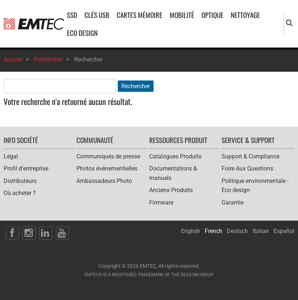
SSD (72, 15)
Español (284, 231)
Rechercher (48, 59)
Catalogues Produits (175, 156)
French (213, 231)
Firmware (161, 202)
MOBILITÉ (182, 15)
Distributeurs (20, 180)
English (190, 231)
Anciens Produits (171, 190)
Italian (261, 231)
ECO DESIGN (82, 32)
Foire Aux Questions (247, 168)
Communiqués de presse (108, 156)
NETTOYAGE (245, 15)
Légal (11, 156)
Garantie (233, 202)
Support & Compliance (250, 156)
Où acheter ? (20, 193)
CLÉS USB (96, 15)
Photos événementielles (106, 168)
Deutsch (237, 231)
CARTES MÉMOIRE (139, 15)
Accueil (13, 59)
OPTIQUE (212, 15)
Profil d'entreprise (26, 168)
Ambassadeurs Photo (104, 180)
